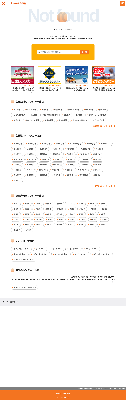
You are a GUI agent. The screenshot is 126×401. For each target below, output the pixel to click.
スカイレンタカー (92, 250)
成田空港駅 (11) (75, 144)
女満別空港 (89, 110)
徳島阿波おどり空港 (50, 115)
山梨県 (16, 215)
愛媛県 (27, 225)
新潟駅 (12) (32, 144)
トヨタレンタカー (20, 255)
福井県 (104, 210)
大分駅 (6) (98, 165)
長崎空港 (79, 115)
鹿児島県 (17, 231)
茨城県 (92, 204)
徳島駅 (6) (43, 165)
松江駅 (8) (30, 154)
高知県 (38, 225)
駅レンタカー (40, 250)
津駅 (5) (97, 175)
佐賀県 (59, 225)
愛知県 (59, 215)
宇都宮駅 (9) (71, 149)
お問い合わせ (66, 395)
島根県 (61, 220)
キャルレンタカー (81, 255)
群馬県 (16, 210)
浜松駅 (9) (30, 149)
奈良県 (27, 220)
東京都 (48, 210)
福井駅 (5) (57, 175)
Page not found (66, 30)
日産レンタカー (73, 250)
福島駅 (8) (43, 154)
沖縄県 (28, 231)
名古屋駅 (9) (85, 149)
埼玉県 (27, 210)
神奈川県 (60, 210)
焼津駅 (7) (96, 154)
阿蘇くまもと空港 (32, 120)
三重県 (70, 215)
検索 (84, 52)
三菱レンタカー (56, 250)
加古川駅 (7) (18, 160)
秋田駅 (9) (57, 149)
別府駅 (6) (71, 165)
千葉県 (38, 210)
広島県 (82, 220)
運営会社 (58, 395)
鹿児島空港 (49, 120)
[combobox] (58, 52)
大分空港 (17, 120)
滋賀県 (81, 215)
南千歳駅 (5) (84, 175)
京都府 (92, 215)
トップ (56, 30)
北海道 (16, 204)
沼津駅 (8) (70, 154)
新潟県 (72, 210)
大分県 (92, 225)
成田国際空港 (31, 110)
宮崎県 (103, 225)
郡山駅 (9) (17, 149)
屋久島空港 (63, 120)
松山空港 (34, 115)
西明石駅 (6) (57, 165)
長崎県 (70, 225)
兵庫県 (16, 220)
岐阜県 (38, 215)
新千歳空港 (58, 110)
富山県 (82, 210)
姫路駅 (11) (60, 144)
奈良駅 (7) (83, 154)
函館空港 (102, 110)
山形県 (70, 204)
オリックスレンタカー (22, 250)
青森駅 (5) (68, 170)
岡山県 (72, 220)
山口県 (93, 220)
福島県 (81, 204)
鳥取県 (50, 220)
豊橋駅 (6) (30, 165)
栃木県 (103, 204)
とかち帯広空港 (98, 120)
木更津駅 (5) (82, 170)
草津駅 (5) (30, 175)
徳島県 (104, 220)
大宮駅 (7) (32, 160)
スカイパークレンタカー (102, 255)
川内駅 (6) (17, 170)
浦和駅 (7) (45, 160)
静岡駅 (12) (18, 144)
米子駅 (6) (84, 160)
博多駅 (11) (46, 144)
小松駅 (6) (98, 160)
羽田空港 (17, 110)
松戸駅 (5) (17, 181)
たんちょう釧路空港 (80, 120)
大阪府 (103, 215)
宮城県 (48, 204)
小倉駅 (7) (58, 160)
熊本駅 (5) (17, 175)
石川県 (93, 210)
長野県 (27, 215)
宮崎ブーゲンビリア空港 (97, 115)
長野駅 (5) (70, 175)
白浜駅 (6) (17, 165)
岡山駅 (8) (99, 149)
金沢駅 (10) (91, 144)
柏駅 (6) (30, 170)
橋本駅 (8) (57, 154)
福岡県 (48, 225)
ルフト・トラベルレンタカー (24, 260)
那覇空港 (45, 110)
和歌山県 (39, 220)
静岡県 (48, 215)
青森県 (27, 204)
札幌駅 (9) (43, 149)
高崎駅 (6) (55, 170)
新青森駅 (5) (97, 170)
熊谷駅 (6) (42, 170)
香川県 (16, 225)
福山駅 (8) (17, 154)
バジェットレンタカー (40, 255)
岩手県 (38, 204)
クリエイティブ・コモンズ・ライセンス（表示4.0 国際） (102, 390)
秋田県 (59, 204)
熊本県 (81, 225)
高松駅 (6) (71, 160)
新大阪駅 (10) (106, 144)
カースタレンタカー (61, 255)
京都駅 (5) (43, 175)
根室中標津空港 (73, 110)
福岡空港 (67, 115)
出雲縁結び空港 (19, 115)
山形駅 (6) (84, 165)
